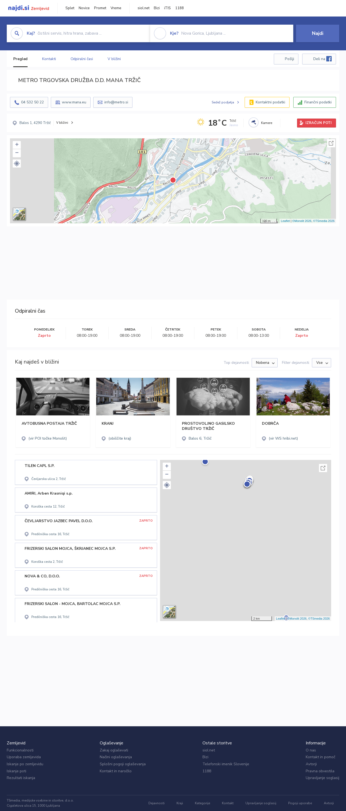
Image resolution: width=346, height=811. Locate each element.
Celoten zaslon (331, 143)
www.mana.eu (74, 102)
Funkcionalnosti (20, 750)
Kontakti (49, 58)
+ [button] (17, 145)
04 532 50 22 (32, 102)
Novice (84, 8)
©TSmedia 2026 (324, 221)
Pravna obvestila (320, 771)
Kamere (266, 123)
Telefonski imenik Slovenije (225, 764)
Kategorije (202, 803)
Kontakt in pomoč (320, 757)
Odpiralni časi (82, 58)
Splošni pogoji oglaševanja (123, 764)
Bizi (157, 8)
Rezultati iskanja (21, 777)
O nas (311, 750)
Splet (69, 8)
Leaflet (285, 221)
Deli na (322, 58)
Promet (100, 8)
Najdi (317, 33)
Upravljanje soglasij (322, 777)
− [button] (17, 153)
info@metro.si (116, 102)
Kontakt (228, 803)
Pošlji (289, 58)
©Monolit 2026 (301, 221)
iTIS (167, 8)
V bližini (114, 58)
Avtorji (311, 764)
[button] (17, 163)
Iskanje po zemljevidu (25, 764)
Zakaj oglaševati (114, 750)
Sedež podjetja (223, 102)
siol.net (143, 8)
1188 (179, 8)
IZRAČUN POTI (318, 122)
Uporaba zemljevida (24, 757)
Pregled (20, 58)
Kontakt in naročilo (116, 771)
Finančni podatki (318, 102)
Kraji (180, 803)
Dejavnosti (156, 803)
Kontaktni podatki (270, 102)
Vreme (116, 8)
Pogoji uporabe (300, 803)
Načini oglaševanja (116, 757)
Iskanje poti (16, 771)
